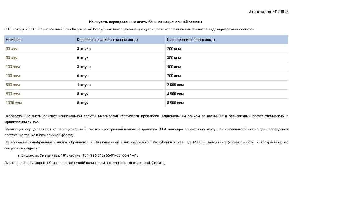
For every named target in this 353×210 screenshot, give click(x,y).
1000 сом (15, 103)
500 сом (14, 85)
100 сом (14, 66)
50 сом (13, 48)
